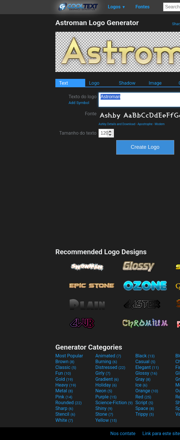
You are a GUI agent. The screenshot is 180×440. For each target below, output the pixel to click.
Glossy (146, 373)
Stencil (65, 414)
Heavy (65, 385)
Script (144, 402)
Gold (64, 379)
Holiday (106, 385)
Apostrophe (144, 124)
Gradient (107, 379)
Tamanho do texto (78, 133)
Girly (102, 373)
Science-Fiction (114, 402)
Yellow (106, 420)
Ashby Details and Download (117, 124)
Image (155, 83)
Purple (106, 397)
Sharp (64, 408)
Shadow (127, 83)
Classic (65, 367)
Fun (63, 373)
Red (143, 397)
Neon (103, 390)
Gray (142, 379)
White (64, 420)
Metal (64, 390)
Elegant (147, 367)
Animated (108, 356)
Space (144, 408)
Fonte (91, 113)
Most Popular (69, 356)
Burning (106, 361)
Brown (64, 361)
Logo (94, 83)
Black (145, 356)
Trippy (144, 414)
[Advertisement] (27, 105)
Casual (145, 361)
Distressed (110, 367)
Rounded (68, 402)
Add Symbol (78, 103)
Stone (104, 414)
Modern (160, 124)
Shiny (103, 408)
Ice (141, 385)
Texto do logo (82, 99)
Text (63, 83)
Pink (63, 397)
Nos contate (123, 433)
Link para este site (161, 433)
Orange (146, 390)
